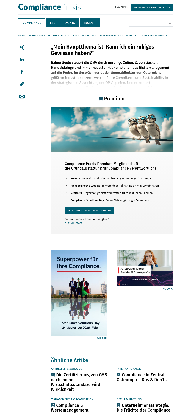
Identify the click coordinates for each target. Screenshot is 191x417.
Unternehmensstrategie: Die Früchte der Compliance (143, 408)
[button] (22, 84)
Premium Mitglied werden (152, 7)
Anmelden (122, 7)
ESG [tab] (52, 23)
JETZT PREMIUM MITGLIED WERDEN (89, 210)
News (21, 35)
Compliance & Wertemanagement (70, 408)
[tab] (32, 22)
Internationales (111, 35)
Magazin (132, 35)
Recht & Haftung (84, 35)
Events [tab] (69, 23)
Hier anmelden (74, 222)
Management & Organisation (49, 35)
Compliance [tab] (32, 23)
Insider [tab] (89, 23)
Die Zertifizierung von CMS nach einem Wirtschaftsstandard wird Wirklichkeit (79, 382)
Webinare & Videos (154, 35)
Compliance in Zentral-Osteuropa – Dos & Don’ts (142, 377)
